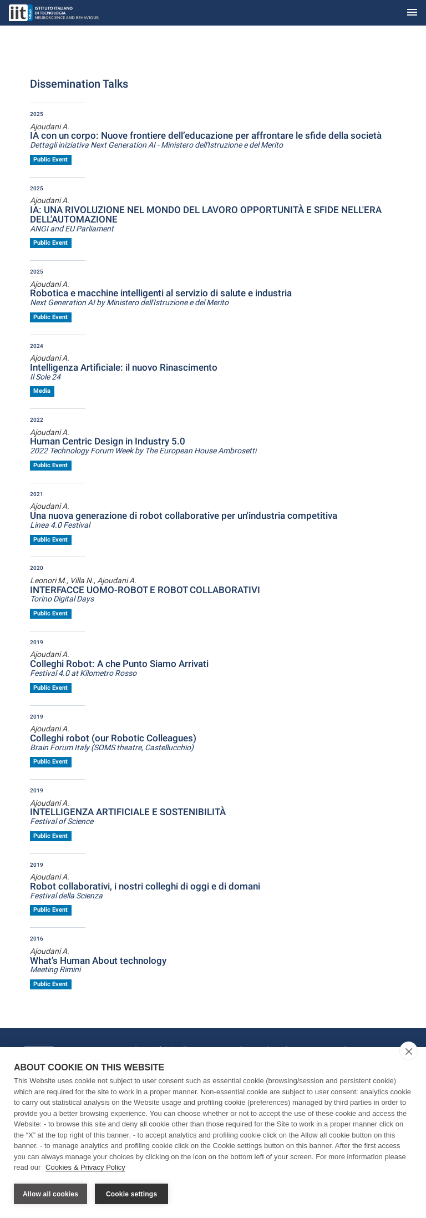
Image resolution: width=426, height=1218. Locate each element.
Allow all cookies (50, 1194)
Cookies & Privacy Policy (85, 1167)
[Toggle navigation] (412, 13)
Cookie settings (131, 1194)
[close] (408, 1051)
